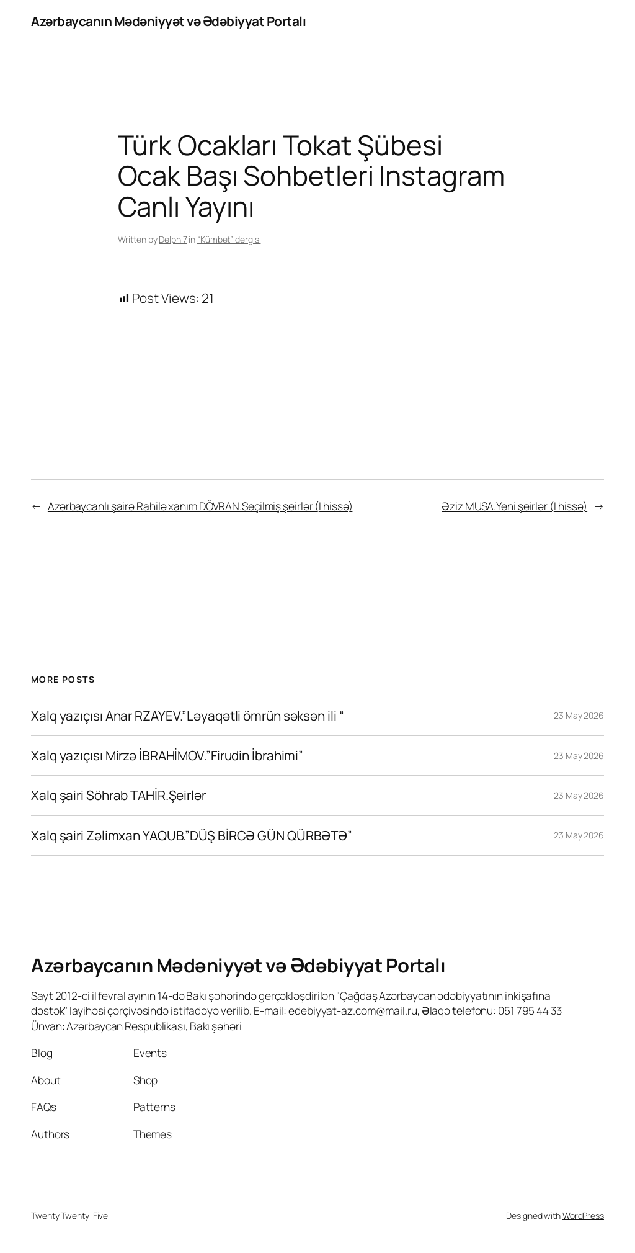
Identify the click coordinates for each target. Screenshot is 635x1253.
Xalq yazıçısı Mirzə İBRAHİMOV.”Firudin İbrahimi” (167, 755)
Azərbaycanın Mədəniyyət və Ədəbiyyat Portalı (168, 21)
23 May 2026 (579, 715)
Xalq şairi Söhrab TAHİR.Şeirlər (119, 795)
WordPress (583, 1215)
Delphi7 (173, 239)
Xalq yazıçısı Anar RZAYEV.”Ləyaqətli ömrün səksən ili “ (187, 716)
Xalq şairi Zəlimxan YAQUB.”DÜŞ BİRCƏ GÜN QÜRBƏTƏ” (191, 836)
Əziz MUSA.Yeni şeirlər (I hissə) (514, 505)
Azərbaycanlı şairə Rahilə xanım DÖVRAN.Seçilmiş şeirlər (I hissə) (200, 505)
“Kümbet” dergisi (228, 239)
